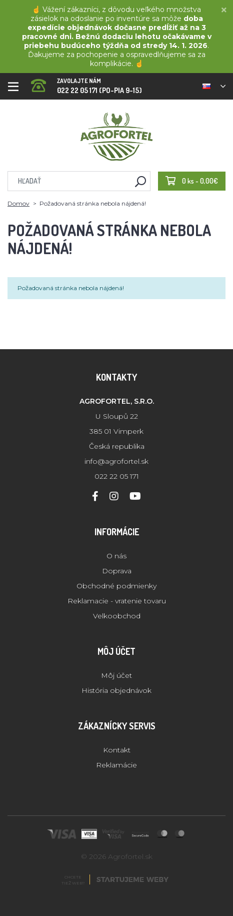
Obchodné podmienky (116, 585)
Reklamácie (116, 764)
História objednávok (117, 690)
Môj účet (116, 675)
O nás (116, 555)
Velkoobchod (116, 615)
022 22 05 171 (116, 476)
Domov (19, 203)
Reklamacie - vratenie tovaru (117, 600)
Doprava (117, 570)
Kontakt (116, 749)
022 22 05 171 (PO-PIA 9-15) (86, 83)
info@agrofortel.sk (116, 461)
